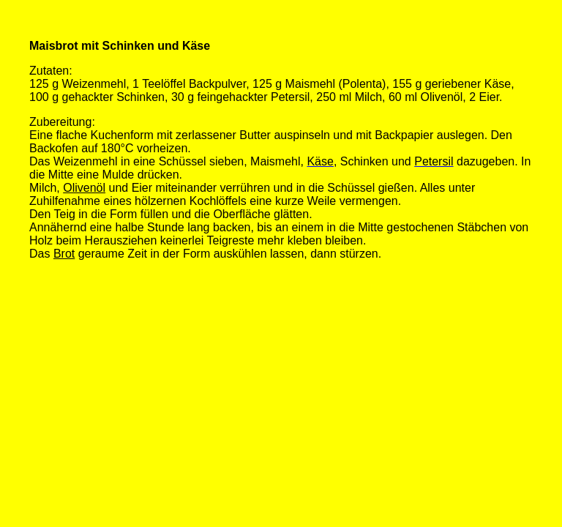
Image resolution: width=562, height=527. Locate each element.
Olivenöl (84, 188)
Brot (64, 253)
